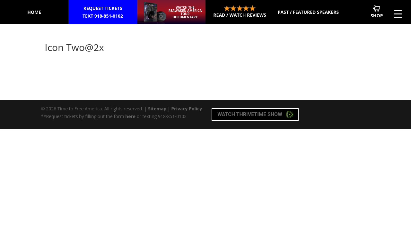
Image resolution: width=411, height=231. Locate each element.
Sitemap (157, 109)
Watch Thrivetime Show (255, 114)
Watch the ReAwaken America (185, 12)
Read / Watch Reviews (239, 11)
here (130, 116)
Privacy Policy (186, 109)
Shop (377, 12)
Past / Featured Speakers (308, 12)
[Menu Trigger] (398, 13)
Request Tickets (103, 12)
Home (34, 12)
